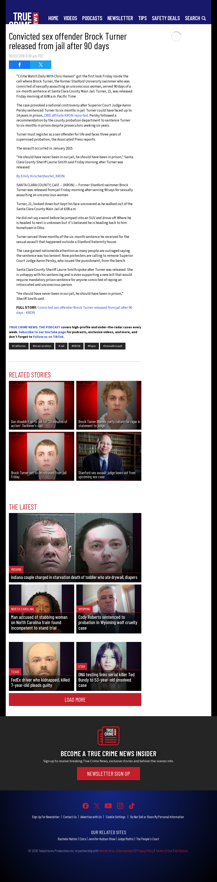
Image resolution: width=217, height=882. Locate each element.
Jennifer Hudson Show (101, 839)
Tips (142, 18)
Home (53, 18)
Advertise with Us (91, 817)
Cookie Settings (115, 817)
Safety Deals (166, 18)
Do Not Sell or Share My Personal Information (157, 817)
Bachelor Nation (67, 839)
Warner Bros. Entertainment (116, 850)
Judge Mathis (126, 839)
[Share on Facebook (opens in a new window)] (19, 64)
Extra (83, 839)
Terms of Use (164, 850)
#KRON (76, 346)
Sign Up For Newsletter (46, 817)
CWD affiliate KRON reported (66, 115)
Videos (70, 18)
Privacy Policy (144, 850)
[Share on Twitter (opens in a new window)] (40, 64)
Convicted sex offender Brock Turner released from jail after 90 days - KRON (74, 310)
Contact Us (70, 817)
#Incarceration (42, 346)
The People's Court (147, 839)
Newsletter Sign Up (108, 773)
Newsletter (120, 18)
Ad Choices (181, 850)
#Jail (61, 346)
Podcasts (92, 18)
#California (18, 346)
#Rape (92, 346)
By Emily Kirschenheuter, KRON (40, 176)
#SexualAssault (112, 346)
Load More (75, 699)
